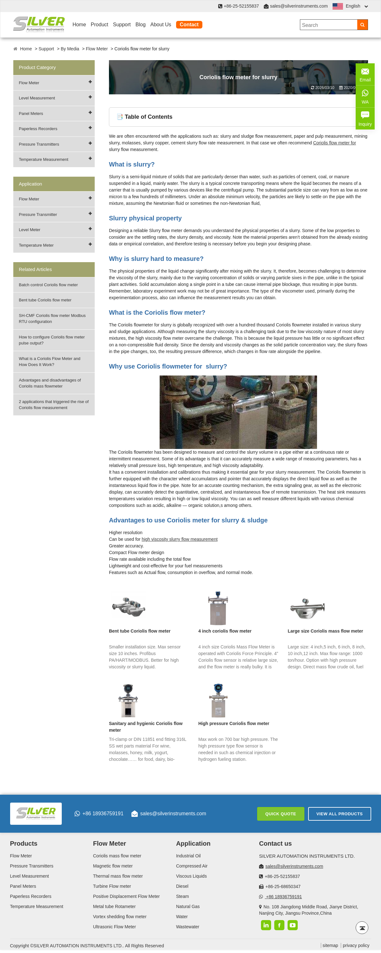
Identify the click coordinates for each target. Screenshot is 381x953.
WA (365, 95)
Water (182, 916)
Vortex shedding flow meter (120, 916)
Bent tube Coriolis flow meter (45, 300)
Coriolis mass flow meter (117, 855)
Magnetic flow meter (113, 865)
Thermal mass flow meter (118, 876)
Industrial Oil (188, 855)
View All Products (339, 813)
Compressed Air (192, 865)
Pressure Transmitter (38, 214)
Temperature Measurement (43, 159)
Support (122, 24)
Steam (182, 896)
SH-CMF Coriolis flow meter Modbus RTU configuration (52, 318)
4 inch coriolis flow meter (224, 631)
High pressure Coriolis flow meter (233, 723)
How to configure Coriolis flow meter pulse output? (52, 340)
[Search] (362, 25)
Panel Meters (31, 113)
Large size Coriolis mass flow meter (325, 631)
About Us (160, 24)
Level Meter (30, 229)
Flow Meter (97, 48)
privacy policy (356, 945)
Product (99, 24)
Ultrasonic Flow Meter (114, 926)
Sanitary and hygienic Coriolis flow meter (146, 727)
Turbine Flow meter (112, 886)
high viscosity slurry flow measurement (180, 539)
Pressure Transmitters (39, 144)
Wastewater (187, 926)
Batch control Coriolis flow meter (48, 284)
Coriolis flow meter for (334, 142)
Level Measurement (37, 98)
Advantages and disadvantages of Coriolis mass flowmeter (50, 383)
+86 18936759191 (98, 814)
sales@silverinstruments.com (299, 6)
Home (79, 24)
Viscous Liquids (191, 876)
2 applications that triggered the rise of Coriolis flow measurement (54, 404)
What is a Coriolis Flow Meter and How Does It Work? (49, 361)
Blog (141, 24)
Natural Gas (188, 906)
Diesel (182, 886)
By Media (70, 48)
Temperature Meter (36, 245)
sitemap (330, 945)
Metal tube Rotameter (114, 906)
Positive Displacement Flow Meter (126, 896)
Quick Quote (280, 813)
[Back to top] (362, 927)
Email (365, 73)
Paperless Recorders (38, 128)
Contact (189, 24)
